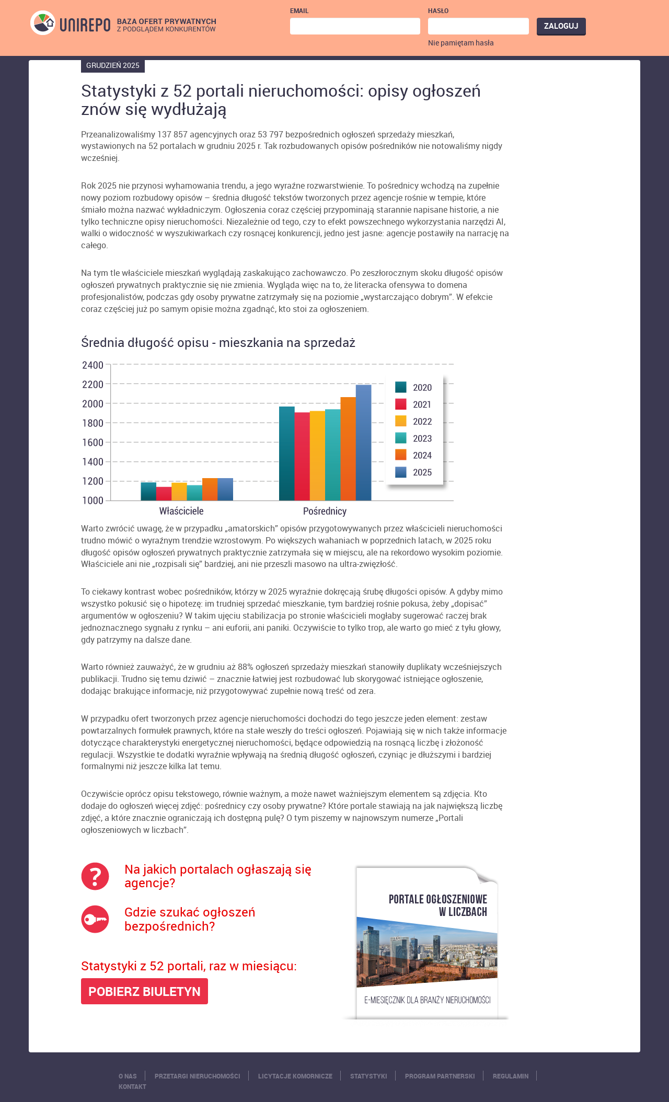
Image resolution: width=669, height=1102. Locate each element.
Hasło (438, 10)
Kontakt (132, 1086)
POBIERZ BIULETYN (144, 991)
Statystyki (368, 1076)
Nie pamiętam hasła (461, 43)
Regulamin (510, 1076)
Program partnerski (440, 1076)
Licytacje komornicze (295, 1076)
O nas (128, 1076)
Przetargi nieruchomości (197, 1076)
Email (299, 10)
